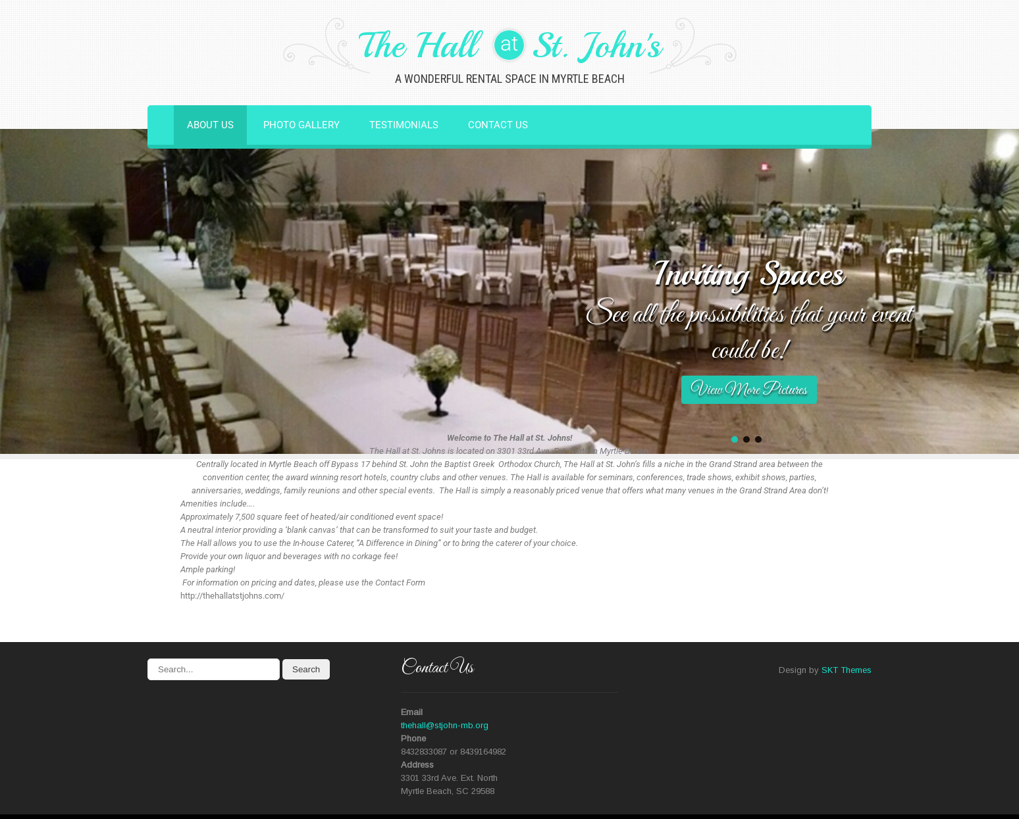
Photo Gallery (301, 125)
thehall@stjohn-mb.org (444, 725)
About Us (210, 125)
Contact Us (498, 125)
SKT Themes (847, 670)
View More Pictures (749, 391)
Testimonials (403, 125)
